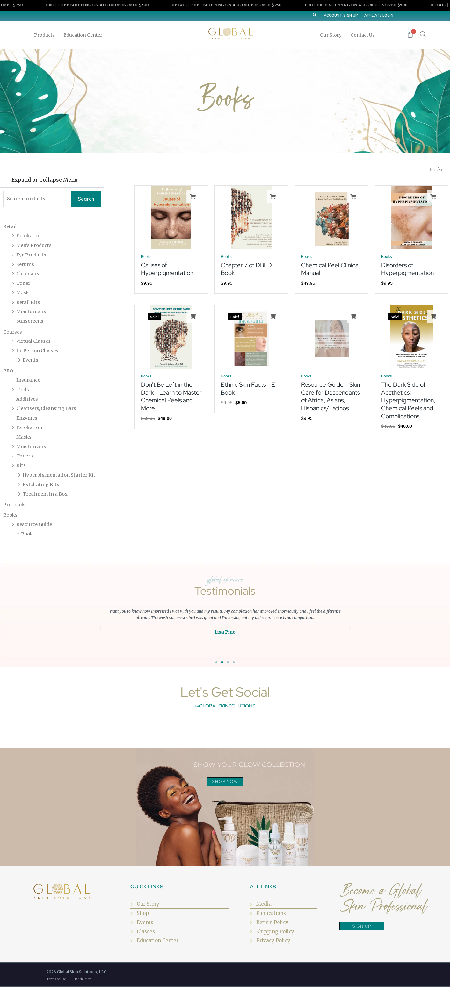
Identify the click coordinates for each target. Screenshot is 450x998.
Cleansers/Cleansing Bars (49, 409)
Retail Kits (29, 303)
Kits (21, 466)
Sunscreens (31, 322)
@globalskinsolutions (225, 716)
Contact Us (362, 35)
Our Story (332, 35)
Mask (23, 294)
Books (11, 525)
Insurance (29, 381)
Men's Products (36, 246)
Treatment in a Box (47, 504)
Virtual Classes (35, 342)
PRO (8, 372)
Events (31, 361)
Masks (24, 438)
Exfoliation (30, 429)
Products (46, 35)
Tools (23, 391)
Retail (10, 228)
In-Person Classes (39, 351)
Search (86, 200)
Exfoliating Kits (43, 495)
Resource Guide (36, 534)
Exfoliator (29, 237)
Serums (26, 265)
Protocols (15, 515)
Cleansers (29, 275)
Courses (13, 333)
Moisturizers (33, 313)
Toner (24, 284)
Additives (28, 400)
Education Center (84, 35)
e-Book (25, 544)
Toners (25, 457)
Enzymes (28, 419)
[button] (100, 639)
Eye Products (32, 256)
